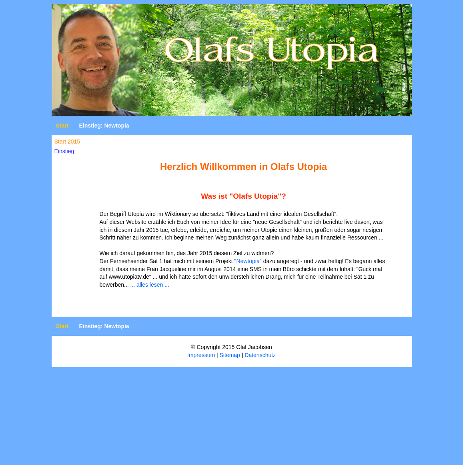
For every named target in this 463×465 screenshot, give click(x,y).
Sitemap (230, 355)
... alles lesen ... (149, 284)
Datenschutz (260, 355)
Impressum (201, 355)
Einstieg (64, 151)
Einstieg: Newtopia (104, 125)
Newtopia (247, 261)
